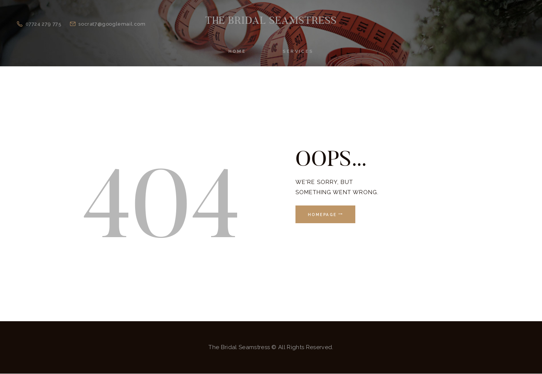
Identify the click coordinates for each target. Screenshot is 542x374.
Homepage (322, 214)
